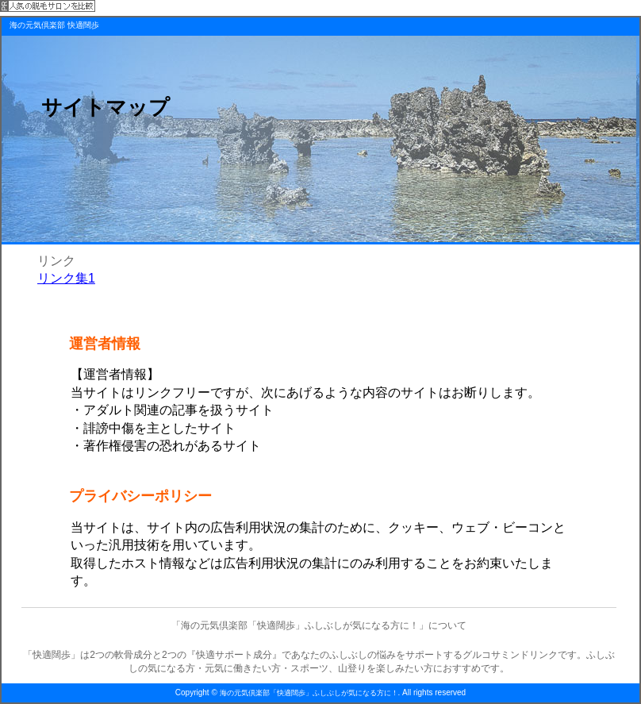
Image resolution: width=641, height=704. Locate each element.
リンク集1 (66, 278)
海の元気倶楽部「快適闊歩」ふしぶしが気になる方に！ (309, 693)
